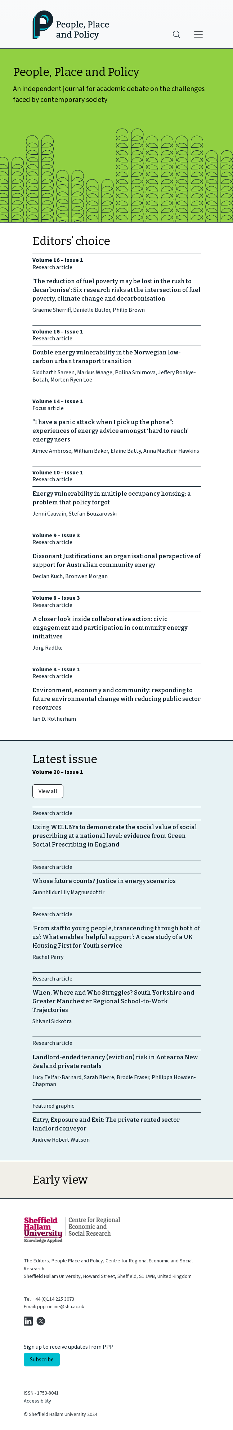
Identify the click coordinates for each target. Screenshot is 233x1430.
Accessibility (37, 1401)
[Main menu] (198, 34)
